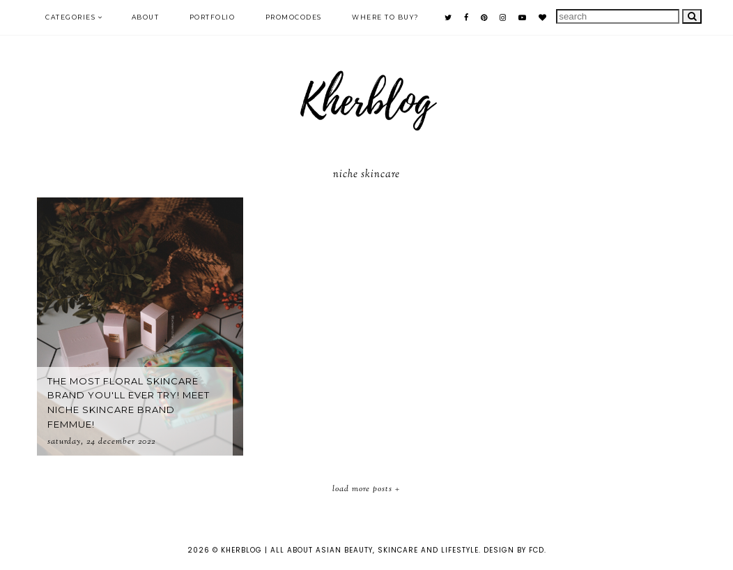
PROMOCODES (293, 17)
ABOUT (146, 17)
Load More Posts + (366, 489)
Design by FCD (514, 550)
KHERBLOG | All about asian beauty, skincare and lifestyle (350, 550)
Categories (70, 17)
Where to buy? (385, 17)
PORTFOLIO (213, 17)
